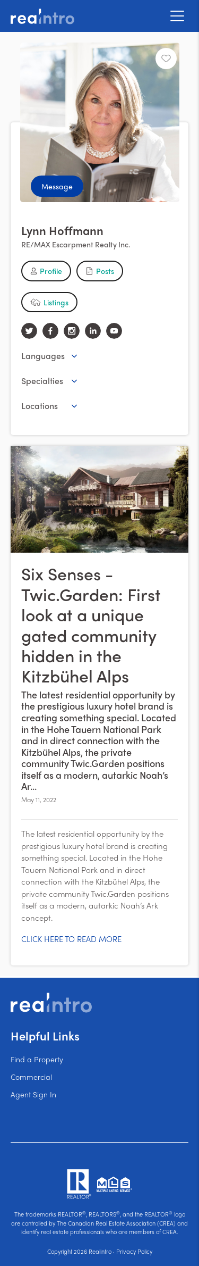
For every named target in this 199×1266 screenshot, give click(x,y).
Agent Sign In (33, 1094)
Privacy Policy (134, 1251)
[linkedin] (93, 331)
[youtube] (114, 331)
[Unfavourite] (166, 58)
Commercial (31, 1076)
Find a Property (37, 1059)
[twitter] (29, 331)
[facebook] (50, 331)
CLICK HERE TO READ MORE (71, 939)
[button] (46, 271)
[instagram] (72, 331)
